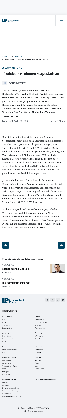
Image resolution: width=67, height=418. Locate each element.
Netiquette (6, 393)
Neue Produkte (8, 339)
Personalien (7, 328)
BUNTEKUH (6, 363)
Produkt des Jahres (9, 349)
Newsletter (39, 349)
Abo (36, 366)
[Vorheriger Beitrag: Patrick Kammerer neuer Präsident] (5, 245)
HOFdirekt (6, 374)
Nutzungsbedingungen (11, 391)
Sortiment (6, 325)
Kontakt (5, 382)
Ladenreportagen (41, 322)
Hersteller (6, 322)
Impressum (6, 385)
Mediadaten (39, 369)
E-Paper (38, 363)
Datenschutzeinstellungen (45, 379)
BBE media (6, 360)
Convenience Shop (9, 366)
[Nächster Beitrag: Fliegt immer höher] (61, 245)
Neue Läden (39, 325)
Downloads (39, 352)
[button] (15, 83)
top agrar (5, 371)
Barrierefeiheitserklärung (12, 396)
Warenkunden (40, 328)
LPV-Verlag (39, 336)
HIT (3, 352)
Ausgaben (38, 360)
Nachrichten (39, 319)
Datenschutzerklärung (10, 388)
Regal (4, 369)
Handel (5, 319)
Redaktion (38, 339)
